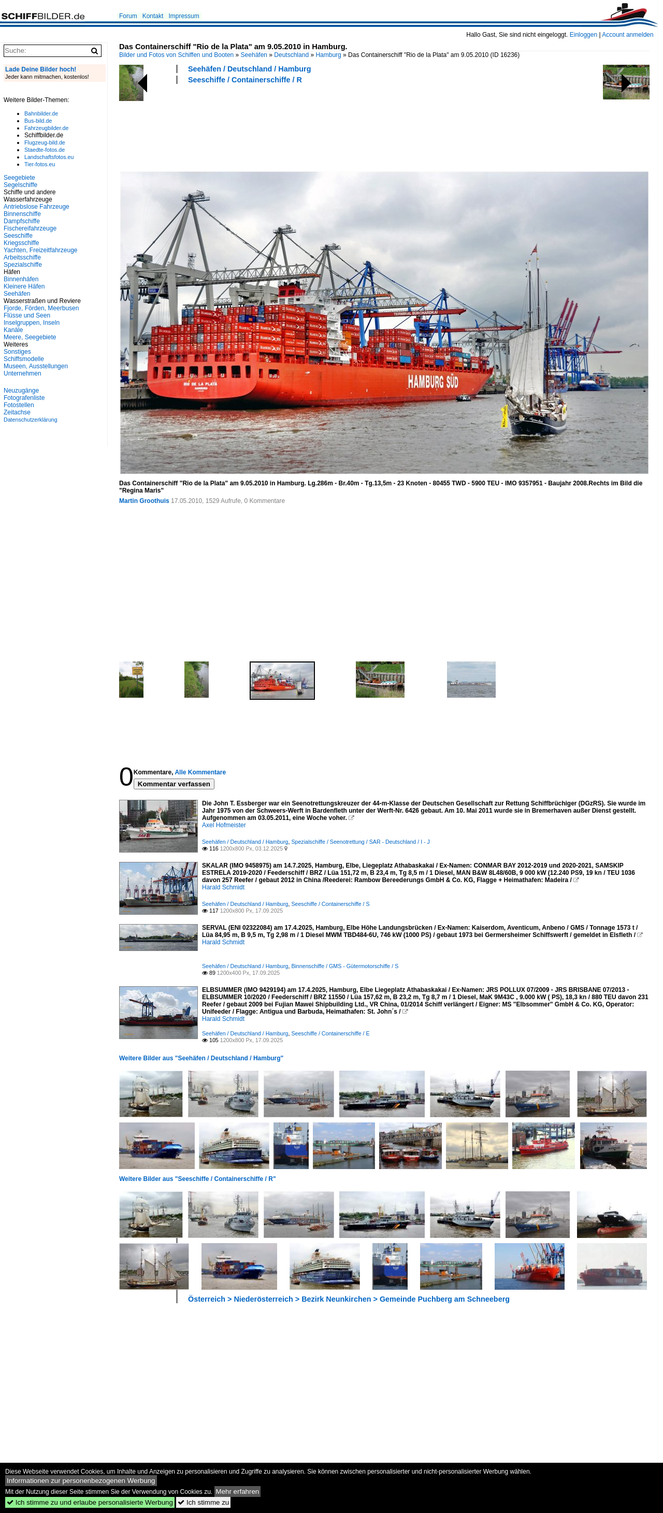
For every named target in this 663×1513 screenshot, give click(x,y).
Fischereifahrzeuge (30, 228)
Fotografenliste (24, 397)
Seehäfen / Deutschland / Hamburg (249, 69)
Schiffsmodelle (24, 359)
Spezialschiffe (23, 264)
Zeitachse (17, 412)
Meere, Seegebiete (30, 337)
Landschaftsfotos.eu (49, 157)
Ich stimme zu (203, 1502)
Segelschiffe (20, 185)
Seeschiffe (18, 235)
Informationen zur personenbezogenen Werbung (81, 1481)
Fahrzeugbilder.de (46, 128)
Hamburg (328, 55)
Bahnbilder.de (41, 113)
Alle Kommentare (200, 772)
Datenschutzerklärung (30, 419)
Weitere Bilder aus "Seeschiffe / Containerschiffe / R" (197, 1179)
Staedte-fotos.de (44, 150)
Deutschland (291, 55)
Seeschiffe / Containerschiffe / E (330, 1033)
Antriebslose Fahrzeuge (36, 206)
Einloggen (583, 34)
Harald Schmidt (223, 887)
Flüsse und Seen (27, 315)
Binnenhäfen (21, 279)
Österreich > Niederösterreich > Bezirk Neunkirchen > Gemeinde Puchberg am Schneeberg (349, 1299)
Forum (128, 16)
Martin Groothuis (144, 501)
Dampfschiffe (22, 221)
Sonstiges (17, 351)
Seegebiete (19, 177)
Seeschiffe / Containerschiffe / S (330, 904)
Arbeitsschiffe (22, 257)
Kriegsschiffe (21, 243)
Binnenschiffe (22, 214)
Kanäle (13, 330)
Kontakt (153, 16)
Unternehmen (22, 373)
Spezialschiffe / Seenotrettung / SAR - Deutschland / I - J (360, 842)
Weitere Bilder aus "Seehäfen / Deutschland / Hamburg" (201, 1058)
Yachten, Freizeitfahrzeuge (41, 250)
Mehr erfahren (238, 1491)
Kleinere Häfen (24, 286)
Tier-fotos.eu (39, 164)
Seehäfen (254, 55)
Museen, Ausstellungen (36, 366)
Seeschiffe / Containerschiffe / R (245, 80)
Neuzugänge (21, 390)
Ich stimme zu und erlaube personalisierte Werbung (90, 1502)
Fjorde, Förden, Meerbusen (41, 308)
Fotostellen (19, 405)
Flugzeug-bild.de (44, 142)
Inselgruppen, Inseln (32, 322)
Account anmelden (627, 34)
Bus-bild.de (38, 121)
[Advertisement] (307, 126)
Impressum (183, 16)
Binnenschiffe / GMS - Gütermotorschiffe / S (344, 966)
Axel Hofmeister (224, 825)
